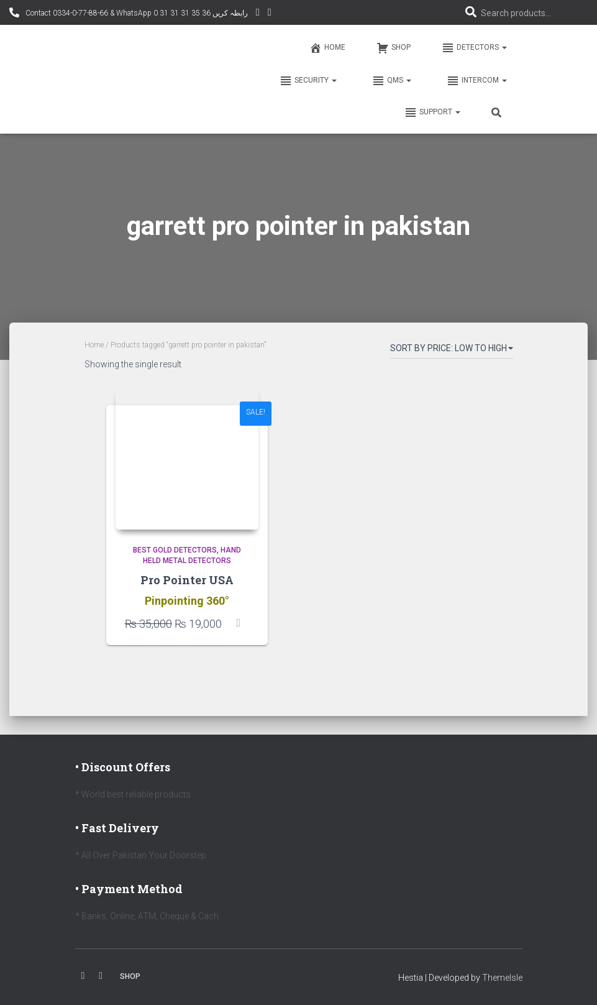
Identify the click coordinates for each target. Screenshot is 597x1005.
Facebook (83, 975)
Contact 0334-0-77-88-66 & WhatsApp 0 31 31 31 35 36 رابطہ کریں (136, 13)
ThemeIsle (502, 978)
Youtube (101, 975)
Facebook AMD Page (269, 14)
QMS (390, 81)
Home (327, 48)
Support (432, 112)
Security (307, 81)
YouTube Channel (258, 14)
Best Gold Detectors (175, 550)
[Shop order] (451, 350)
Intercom (476, 81)
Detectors (474, 48)
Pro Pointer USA (187, 579)
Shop (393, 48)
